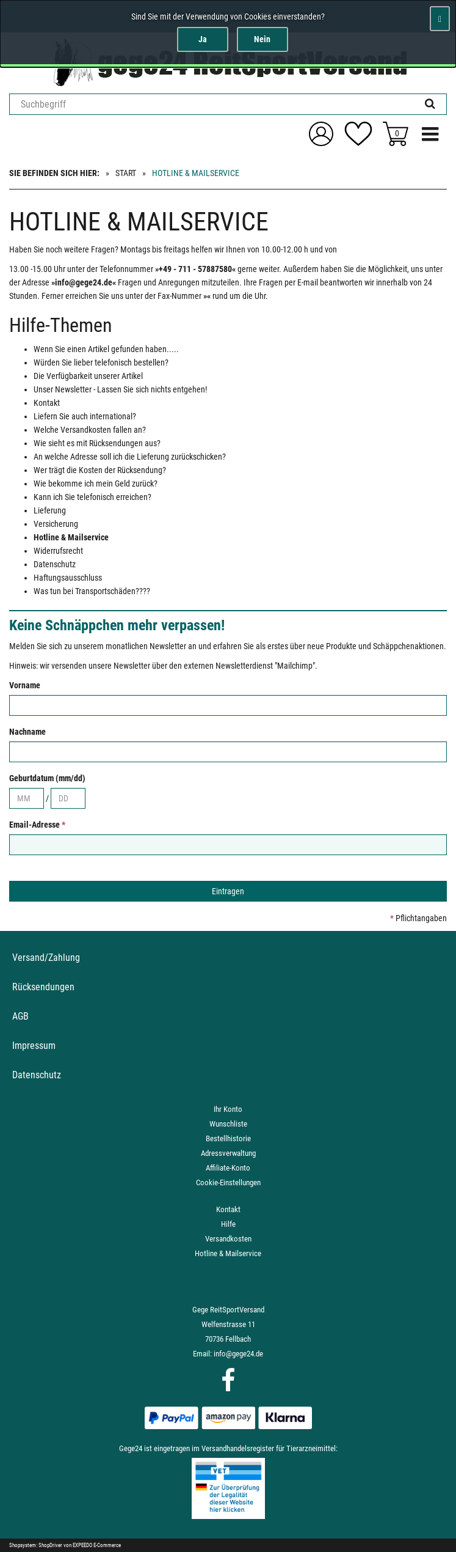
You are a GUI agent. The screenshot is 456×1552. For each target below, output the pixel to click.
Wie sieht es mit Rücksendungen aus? (97, 443)
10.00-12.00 (281, 249)
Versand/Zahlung (46, 957)
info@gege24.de (238, 1353)
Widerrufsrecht (58, 551)
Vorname (24, 685)
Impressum (34, 1045)
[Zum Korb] (395, 134)
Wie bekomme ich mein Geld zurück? (95, 483)
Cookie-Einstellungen (228, 1182)
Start (125, 173)
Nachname (27, 732)
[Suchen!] (430, 104)
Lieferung (50, 510)
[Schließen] (440, 18)
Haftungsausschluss (68, 578)
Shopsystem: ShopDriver (35, 1545)
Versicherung (56, 524)
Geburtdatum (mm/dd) (47, 778)
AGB (20, 1016)
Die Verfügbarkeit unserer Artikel (88, 376)
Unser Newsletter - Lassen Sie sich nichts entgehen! (120, 389)
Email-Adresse (37, 824)
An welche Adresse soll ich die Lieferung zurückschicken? (130, 457)
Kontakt (47, 403)
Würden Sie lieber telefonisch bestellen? (101, 362)
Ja (202, 39)
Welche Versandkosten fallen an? (90, 430)
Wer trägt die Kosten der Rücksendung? (100, 470)
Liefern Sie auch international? (85, 416)
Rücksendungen (43, 987)
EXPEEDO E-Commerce (97, 1545)
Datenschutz (55, 564)
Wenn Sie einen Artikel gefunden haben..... (106, 349)
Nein (262, 39)
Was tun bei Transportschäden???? (92, 591)
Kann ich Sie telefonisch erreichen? (92, 497)
